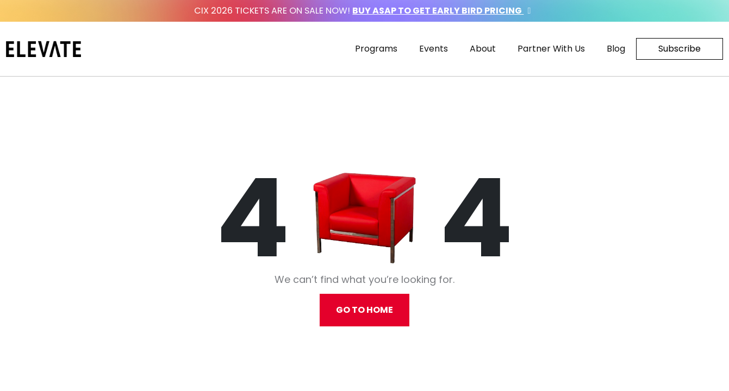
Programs (376, 48)
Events (433, 48)
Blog (616, 48)
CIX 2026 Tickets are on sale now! (364, 10)
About (483, 48)
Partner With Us (551, 48)
